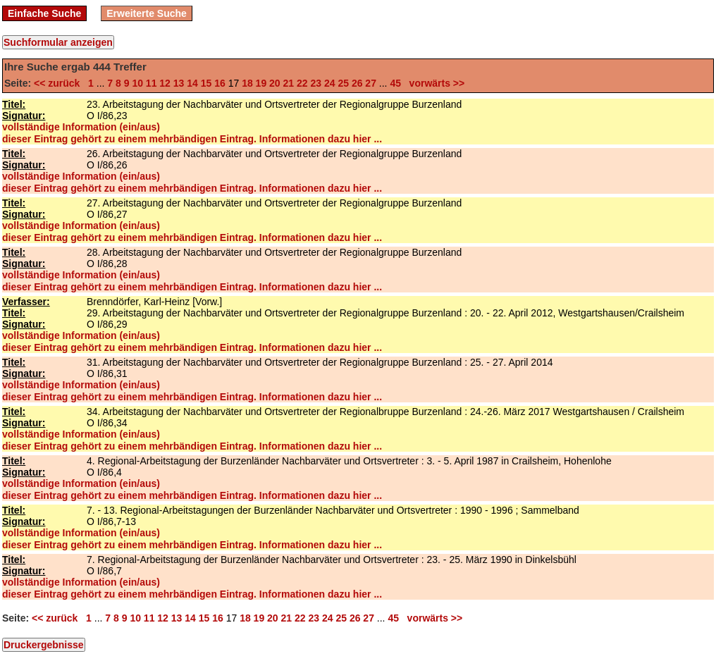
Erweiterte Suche (146, 13)
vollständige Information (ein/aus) (81, 126)
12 (165, 83)
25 (343, 83)
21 (289, 83)
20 (274, 83)
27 (370, 83)
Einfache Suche (44, 13)
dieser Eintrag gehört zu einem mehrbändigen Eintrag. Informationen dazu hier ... (192, 138)
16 (220, 83)
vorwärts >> (434, 83)
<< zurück (59, 83)
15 (206, 83)
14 (192, 83)
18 (247, 83)
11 (151, 83)
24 (329, 83)
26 (357, 83)
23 (315, 83)
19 (261, 83)
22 (302, 83)
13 (179, 83)
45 (395, 83)
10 (137, 83)
